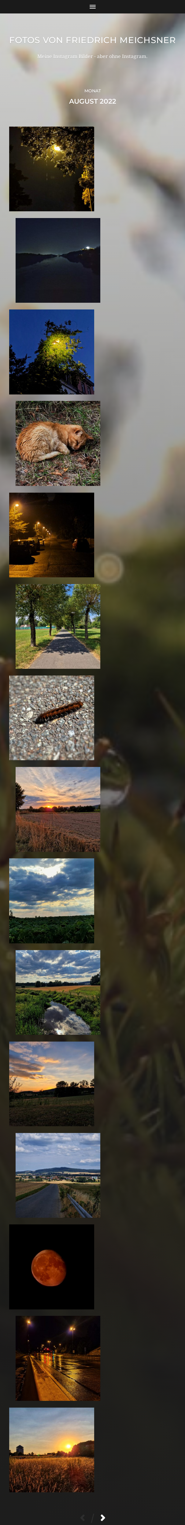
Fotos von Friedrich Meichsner (92, 45)
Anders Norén (106, 1498)
